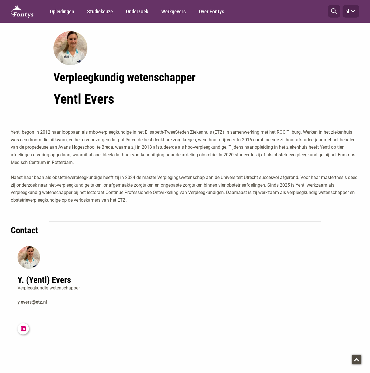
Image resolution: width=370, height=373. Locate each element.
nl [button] (350, 11)
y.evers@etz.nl (32, 302)
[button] (334, 11)
